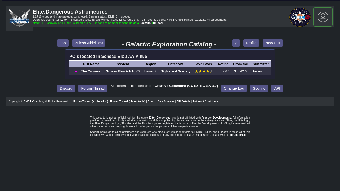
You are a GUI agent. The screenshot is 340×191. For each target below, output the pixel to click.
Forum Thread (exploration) (90, 101)
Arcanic (258, 71)
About (151, 101)
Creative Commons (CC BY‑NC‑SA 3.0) (186, 86)
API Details (183, 101)
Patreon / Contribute (205, 101)
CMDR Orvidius (33, 101)
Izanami (150, 71)
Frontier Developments (216, 117)
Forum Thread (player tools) (128, 101)
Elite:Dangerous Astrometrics (70, 12)
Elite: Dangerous (160, 117)
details (146, 22)
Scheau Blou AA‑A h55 (123, 71)
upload (158, 22)
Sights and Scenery (175, 71)
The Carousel (91, 71)
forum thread (238, 134)
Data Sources (166, 101)
